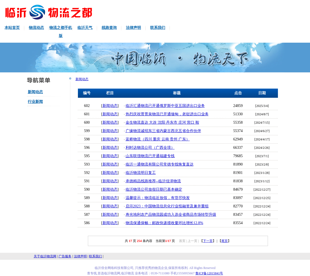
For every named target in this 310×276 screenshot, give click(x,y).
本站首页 (12, 28)
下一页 (208, 241)
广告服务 (64, 256)
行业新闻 (35, 102)
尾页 (224, 241)
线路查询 (109, 28)
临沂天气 (84, 28)
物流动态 (36, 28)
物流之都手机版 (60, 32)
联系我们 (157, 28)
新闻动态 (35, 92)
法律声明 (133, 28)
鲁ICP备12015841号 (209, 273)
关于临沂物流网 (45, 256)
